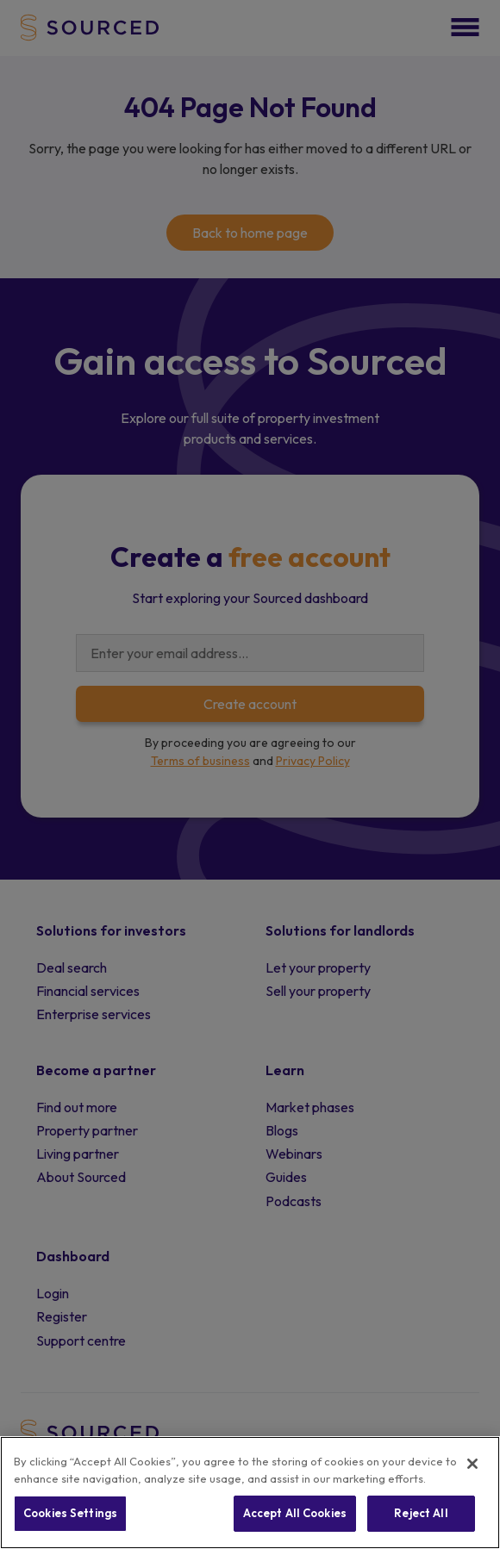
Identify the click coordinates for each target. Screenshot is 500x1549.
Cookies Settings (70, 1513)
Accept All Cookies (295, 1513)
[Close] (472, 1464)
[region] (250, 1492)
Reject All (420, 1513)
